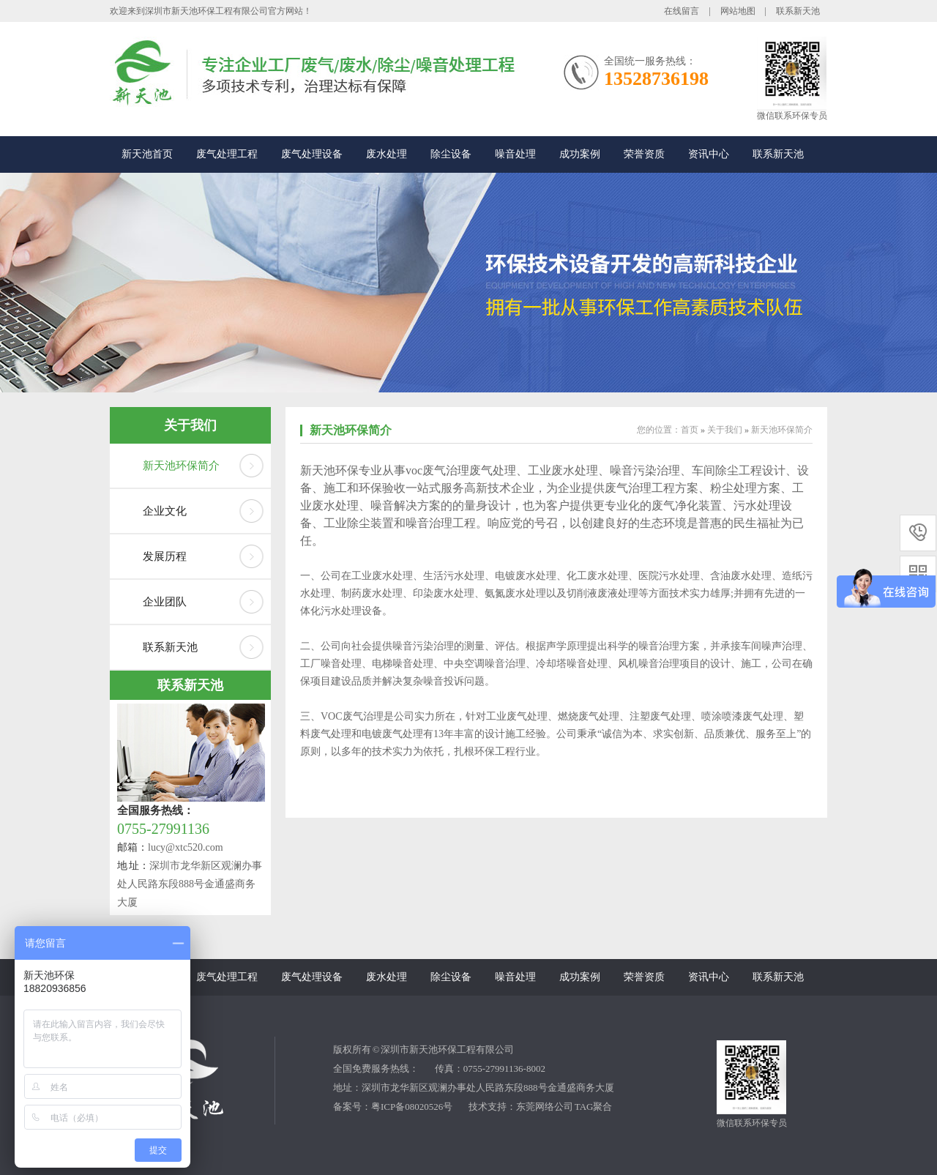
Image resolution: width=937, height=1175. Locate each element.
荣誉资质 (644, 154)
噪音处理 (515, 154)
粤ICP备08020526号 (411, 1106)
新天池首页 (147, 154)
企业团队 (165, 602)
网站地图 (737, 11)
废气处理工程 (227, 154)
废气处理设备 (312, 154)
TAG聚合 (594, 1106)
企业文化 (165, 511)
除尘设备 (450, 154)
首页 (689, 430)
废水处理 (386, 154)
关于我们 (190, 425)
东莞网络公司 (544, 1106)
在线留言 (681, 11)
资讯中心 (708, 154)
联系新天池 (798, 11)
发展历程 (165, 556)
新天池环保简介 (181, 465)
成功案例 (579, 154)
